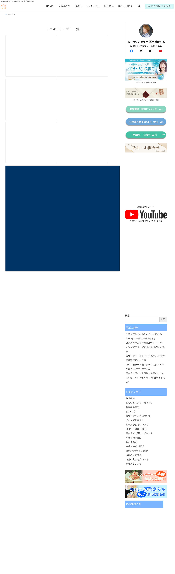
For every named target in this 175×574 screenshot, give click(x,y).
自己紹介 (107, 6)
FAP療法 (130, 397)
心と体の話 (131, 440)
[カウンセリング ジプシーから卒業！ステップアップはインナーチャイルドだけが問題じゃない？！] (90, 147)
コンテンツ (91, 6)
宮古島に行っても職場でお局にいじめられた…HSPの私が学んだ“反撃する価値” (145, 376)
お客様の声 (64, 6)
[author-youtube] (160, 50)
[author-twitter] (141, 50)
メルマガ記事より (135, 419)
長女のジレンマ (134, 462)
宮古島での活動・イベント (139, 432)
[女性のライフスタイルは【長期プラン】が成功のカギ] (90, 97)
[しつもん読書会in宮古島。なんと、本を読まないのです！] (90, 48)
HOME (49, 6)
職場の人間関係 (134, 454)
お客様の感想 (132, 406)
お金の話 (130, 410)
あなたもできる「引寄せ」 (139, 401)
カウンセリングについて (138, 414)
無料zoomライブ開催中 (137, 449)
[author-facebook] (131, 50)
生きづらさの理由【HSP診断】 (159, 6)
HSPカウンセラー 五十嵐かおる (146, 40)
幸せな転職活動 (134, 436)
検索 (127, 314)
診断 (78, 6)
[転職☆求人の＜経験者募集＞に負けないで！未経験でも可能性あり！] (34, 97)
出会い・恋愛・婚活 (136, 427)
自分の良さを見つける (137, 458)
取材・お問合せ (125, 6)
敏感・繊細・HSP (135, 445)
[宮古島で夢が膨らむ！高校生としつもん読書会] (34, 48)
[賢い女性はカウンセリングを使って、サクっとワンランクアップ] (34, 147)
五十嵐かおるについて (137, 423)
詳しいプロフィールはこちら (146, 45)
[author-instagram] (151, 50)
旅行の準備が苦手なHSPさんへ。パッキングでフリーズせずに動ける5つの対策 (145, 345)
